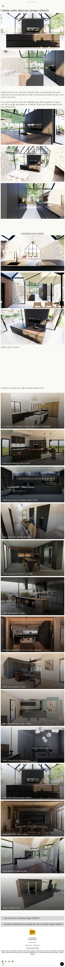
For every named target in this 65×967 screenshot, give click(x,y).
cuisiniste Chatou (54, 952)
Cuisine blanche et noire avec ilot (14, 871)
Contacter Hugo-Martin (32, 233)
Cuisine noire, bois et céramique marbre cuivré (19, 500)
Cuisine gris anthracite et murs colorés (16, 724)
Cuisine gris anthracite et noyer (14, 687)
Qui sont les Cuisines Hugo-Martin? (21, 918)
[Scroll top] (62, 964)
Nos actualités (32, 937)
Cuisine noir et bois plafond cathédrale (16, 537)
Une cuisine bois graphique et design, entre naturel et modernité (26, 426)
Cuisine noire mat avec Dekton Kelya (15, 761)
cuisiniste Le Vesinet (44, 952)
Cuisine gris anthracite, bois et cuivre (16, 463)
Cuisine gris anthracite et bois (13, 613)
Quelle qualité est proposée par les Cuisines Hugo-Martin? (32, 924)
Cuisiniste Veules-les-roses (16, 952)
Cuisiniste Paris (13, 950)
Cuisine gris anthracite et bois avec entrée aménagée (22, 650)
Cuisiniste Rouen (5, 950)
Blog (29, 939)
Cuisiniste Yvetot (40, 950)
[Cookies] (3, 964)
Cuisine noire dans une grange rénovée (16, 797)
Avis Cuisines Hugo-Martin (32, 948)
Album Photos (33, 939)
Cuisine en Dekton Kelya (11, 908)
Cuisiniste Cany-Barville (50, 950)
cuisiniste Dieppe (31, 950)
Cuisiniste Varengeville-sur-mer (31, 952)
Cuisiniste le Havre (21, 950)
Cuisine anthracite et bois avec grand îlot (17, 574)
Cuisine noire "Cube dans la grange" (15, 834)
